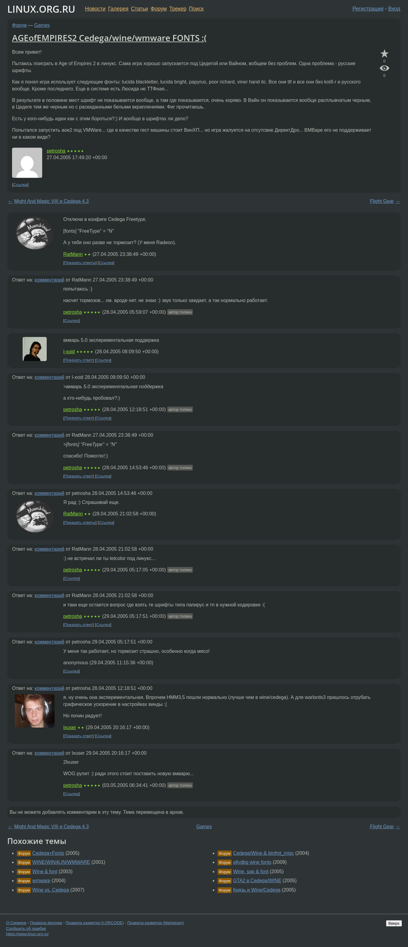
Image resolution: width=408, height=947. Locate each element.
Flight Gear (382, 201)
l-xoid (69, 351)
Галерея (118, 9)
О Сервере (16, 922)
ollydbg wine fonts (252, 862)
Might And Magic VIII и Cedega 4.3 (51, 201)
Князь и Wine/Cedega (256, 889)
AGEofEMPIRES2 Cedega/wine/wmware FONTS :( (109, 37)
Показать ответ (78, 360)
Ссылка (20, 184)
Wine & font (44, 871)
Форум (159, 9)
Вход (394, 9)
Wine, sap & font (250, 871)
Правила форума (46, 922)
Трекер (178, 9)
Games (42, 25)
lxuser (69, 727)
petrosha (56, 150)
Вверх (394, 923)
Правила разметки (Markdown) (155, 922)
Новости (95, 9)
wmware (41, 880)
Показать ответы (80, 262)
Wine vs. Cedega (50, 889)
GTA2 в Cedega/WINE (257, 880)
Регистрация (368, 9)
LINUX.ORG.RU (41, 8)
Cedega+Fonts (48, 853)
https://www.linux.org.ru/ (27, 934)
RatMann (73, 254)
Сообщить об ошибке (26, 928)
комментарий (49, 279)
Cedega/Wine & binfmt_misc (263, 853)
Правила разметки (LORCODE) (95, 922)
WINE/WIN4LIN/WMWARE (61, 862)
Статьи (139, 9)
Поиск (196, 9)
